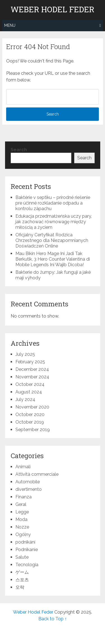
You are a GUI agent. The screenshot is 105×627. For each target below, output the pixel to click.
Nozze (22, 527)
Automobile (27, 481)
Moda (21, 519)
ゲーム (22, 572)
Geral (20, 504)
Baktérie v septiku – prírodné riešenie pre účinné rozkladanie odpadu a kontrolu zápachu (52, 203)
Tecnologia (26, 564)
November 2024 (32, 376)
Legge (22, 512)
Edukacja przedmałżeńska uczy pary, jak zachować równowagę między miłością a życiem (53, 221)
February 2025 (30, 361)
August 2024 (28, 392)
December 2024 (32, 369)
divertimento (28, 489)
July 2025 (25, 354)
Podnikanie (26, 549)
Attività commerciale (37, 474)
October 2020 (30, 414)
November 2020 (32, 407)
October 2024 (30, 384)
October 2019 (29, 422)
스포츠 (22, 579)
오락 (19, 587)
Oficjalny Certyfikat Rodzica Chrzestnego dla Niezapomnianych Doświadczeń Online (51, 240)
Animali (23, 466)
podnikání (25, 542)
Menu (9, 25)
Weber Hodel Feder (52, 9)
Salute (22, 557)
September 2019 (32, 429)
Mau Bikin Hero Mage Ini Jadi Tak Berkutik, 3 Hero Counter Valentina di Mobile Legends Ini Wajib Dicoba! (52, 259)
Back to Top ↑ (52, 618)
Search (19, 149)
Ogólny (23, 534)
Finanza (23, 496)
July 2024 (25, 399)
